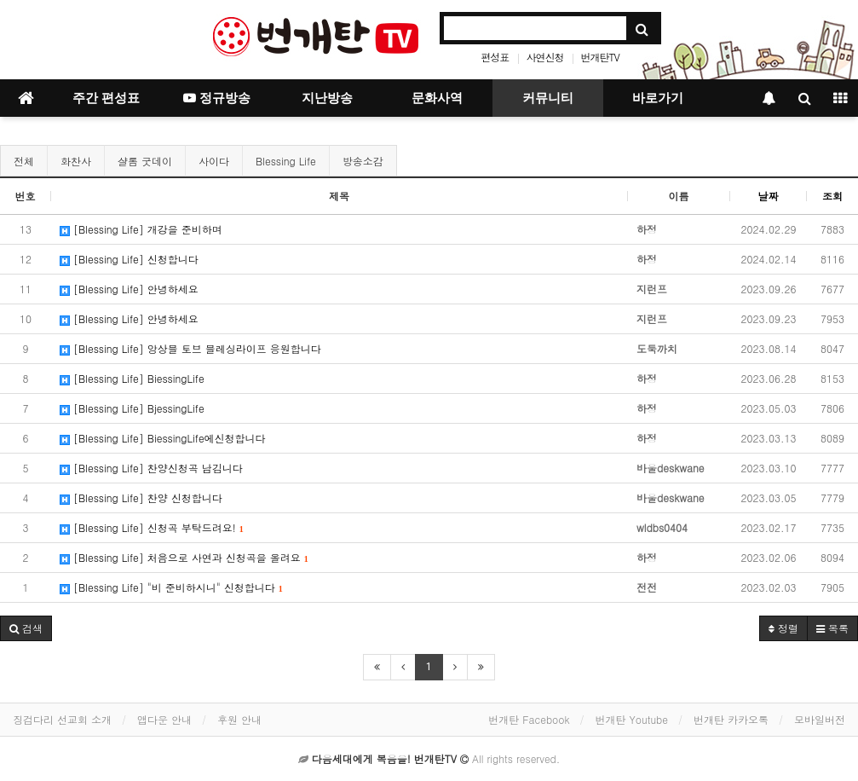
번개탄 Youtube (632, 719)
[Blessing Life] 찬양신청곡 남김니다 (151, 467)
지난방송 (327, 98)
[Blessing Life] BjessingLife (132, 408)
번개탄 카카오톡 (731, 719)
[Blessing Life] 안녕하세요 (129, 288)
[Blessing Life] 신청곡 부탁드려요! (152, 527)
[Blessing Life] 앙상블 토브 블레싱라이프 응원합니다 (190, 348)
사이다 (214, 160)
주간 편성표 (106, 98)
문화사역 (437, 98)
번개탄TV (599, 56)
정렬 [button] (783, 628)
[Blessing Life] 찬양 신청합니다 (141, 497)
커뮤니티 (547, 98)
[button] (26, 628)
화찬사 (75, 160)
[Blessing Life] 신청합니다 (129, 259)
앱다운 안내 (164, 719)
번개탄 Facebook (528, 719)
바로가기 (657, 98)
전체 (24, 160)
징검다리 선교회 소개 (62, 719)
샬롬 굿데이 (145, 160)
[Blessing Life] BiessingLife (132, 378)
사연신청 (544, 56)
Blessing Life (286, 160)
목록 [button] (832, 628)
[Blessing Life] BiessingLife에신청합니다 (163, 438)
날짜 (768, 195)
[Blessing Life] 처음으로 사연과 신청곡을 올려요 (184, 557)
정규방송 (216, 98)
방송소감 (363, 160)
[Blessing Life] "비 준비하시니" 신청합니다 (171, 587)
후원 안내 (239, 719)
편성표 (495, 56)
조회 (832, 195)
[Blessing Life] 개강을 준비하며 (141, 229)
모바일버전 (819, 719)
